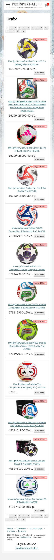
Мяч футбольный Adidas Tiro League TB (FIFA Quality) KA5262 (27, 500)
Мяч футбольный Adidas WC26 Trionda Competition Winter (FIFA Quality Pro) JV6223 (27, 346)
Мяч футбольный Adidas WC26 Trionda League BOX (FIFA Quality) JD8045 (27, 424)
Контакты (22, 531)
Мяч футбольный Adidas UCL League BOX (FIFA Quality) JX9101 (27, 462)
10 (46, 28)
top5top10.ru (25, 537)
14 (23, 31)
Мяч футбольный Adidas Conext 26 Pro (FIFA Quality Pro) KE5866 (27, 149)
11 (7, 31)
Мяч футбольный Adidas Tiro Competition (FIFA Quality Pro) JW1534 (27, 386)
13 (18, 31)
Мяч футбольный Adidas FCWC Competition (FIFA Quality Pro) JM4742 (27, 229)
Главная (10, 528)
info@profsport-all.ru (27, 548)
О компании (21, 528)
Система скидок (36, 528)
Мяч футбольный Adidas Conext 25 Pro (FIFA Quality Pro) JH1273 (27, 63)
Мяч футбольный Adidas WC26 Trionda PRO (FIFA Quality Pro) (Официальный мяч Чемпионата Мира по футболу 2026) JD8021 (27, 106)
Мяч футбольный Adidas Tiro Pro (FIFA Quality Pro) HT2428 (27, 189)
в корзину (39, 72)
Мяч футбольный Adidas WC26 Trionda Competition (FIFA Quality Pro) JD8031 (27, 306)
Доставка (11, 531)
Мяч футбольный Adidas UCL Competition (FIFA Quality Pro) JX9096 (27, 268)
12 (13, 31)
